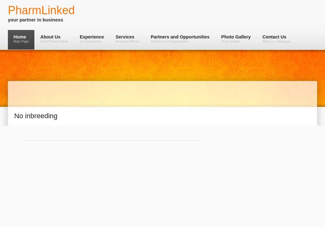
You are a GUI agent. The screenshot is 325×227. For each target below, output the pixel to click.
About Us (54, 38)
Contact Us (276, 38)
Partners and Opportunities (180, 38)
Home (21, 38)
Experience (92, 38)
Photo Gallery (236, 38)
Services (127, 38)
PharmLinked (41, 10)
